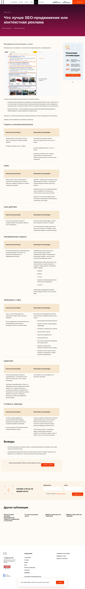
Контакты (41, 2)
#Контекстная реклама (6, 28)
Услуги (26, 2)
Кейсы (31, 2)
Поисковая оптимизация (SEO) (32, 576)
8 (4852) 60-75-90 (56, 2)
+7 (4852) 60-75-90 (8, 558)
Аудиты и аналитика (62, 558)
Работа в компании (29, 567)
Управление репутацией (63, 553)
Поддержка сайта (61, 556)
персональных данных (61, 493)
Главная (5, 12)
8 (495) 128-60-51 (66, 2)
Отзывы (21, 2)
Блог (36, 2)
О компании (27, 557)
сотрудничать (79, 2)
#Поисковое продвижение (19, 28)
